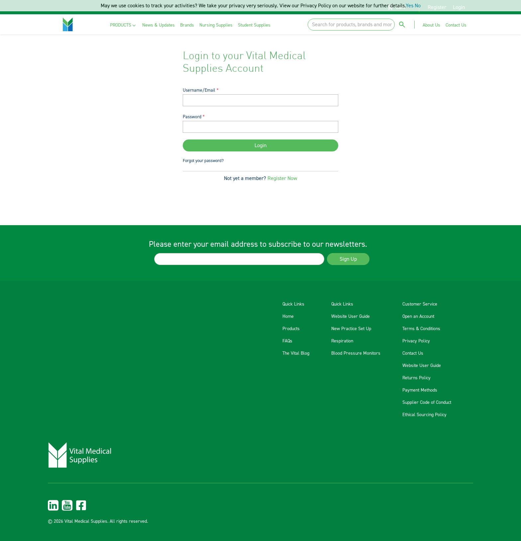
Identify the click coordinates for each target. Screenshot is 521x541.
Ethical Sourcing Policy (424, 415)
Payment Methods (419, 390)
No (418, 5)
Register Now (282, 178)
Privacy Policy (416, 341)
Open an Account (418, 316)
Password (192, 117)
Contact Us (412, 353)
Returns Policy (416, 378)
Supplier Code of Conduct (426, 403)
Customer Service (419, 304)
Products (291, 329)
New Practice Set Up (351, 329)
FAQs (287, 341)
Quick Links (293, 304)
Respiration (342, 341)
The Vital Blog (295, 353)
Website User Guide (350, 316)
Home (288, 316)
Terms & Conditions (421, 329)
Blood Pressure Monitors (355, 353)
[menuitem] (123, 25)
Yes (409, 5)
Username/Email (199, 90)
